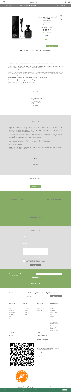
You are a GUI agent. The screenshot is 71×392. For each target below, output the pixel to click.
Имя (24, 236)
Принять (64, 389)
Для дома (38, 308)
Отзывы (34, 50)
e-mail (24, 240)
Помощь (51, 314)
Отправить (35, 265)
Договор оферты (53, 320)
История (10, 306)
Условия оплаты (53, 310)
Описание (24, 50)
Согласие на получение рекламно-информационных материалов (55, 327)
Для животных (39, 310)
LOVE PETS (26, 310)
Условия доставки (53, 312)
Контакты (52, 306)
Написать (49, 345)
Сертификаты (11, 314)
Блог (10, 316)
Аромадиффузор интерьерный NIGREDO (29, 10)
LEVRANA (25, 306)
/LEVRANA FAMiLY (39, 293)
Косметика (38, 306)
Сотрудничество (53, 308)
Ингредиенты (12, 312)
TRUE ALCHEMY (27, 312)
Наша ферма (11, 318)
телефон (25, 243)
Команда (11, 308)
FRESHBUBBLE (26, 308)
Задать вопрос (45, 50)
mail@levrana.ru (42, 335)
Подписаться (56, 296)
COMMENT (38, 258)
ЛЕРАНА (25, 314)
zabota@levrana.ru (42, 352)
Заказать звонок (33, 5)
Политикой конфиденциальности (32, 261)
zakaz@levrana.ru (42, 339)
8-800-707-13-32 (24, 5)
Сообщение (26, 247)
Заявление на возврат (54, 330)
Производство (11, 310)
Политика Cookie (22, 390)
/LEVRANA (30, 292)
